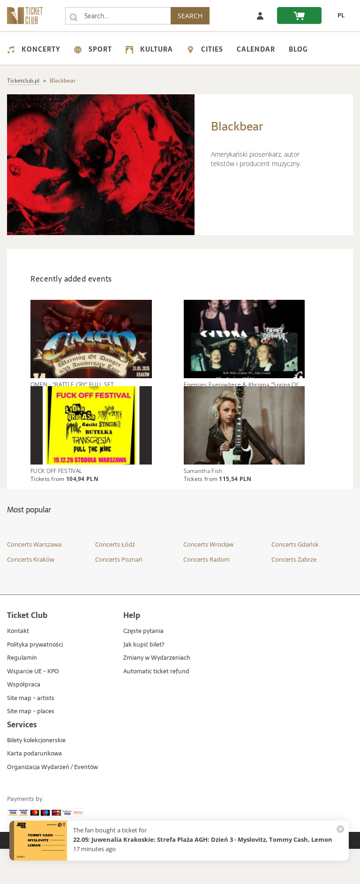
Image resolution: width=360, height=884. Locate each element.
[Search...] (73, 16)
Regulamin (22, 693)
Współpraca (23, 720)
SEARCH (191, 15)
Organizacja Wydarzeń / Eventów (52, 802)
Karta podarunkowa (34, 789)
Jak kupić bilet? (143, 680)
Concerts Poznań (118, 594)
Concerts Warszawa (34, 580)
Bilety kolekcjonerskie (36, 775)
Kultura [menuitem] (149, 49)
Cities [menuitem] (205, 49)
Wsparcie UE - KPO (33, 706)
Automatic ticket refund (156, 706)
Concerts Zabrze (293, 594)
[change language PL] (337, 15)
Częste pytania (143, 666)
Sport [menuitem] (93, 49)
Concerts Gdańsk (295, 580)
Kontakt (18, 666)
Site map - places (30, 747)
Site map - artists (30, 733)
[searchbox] (118, 15)
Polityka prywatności (35, 680)
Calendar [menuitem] (256, 49)
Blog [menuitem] (298, 49)
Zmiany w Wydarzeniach (156, 693)
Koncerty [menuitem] (33, 49)
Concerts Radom (206, 594)
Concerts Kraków (30, 594)
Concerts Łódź (115, 580)
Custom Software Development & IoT (264, 875)
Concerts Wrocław (208, 580)
